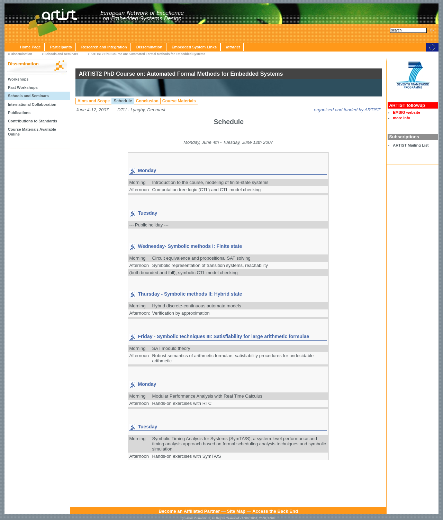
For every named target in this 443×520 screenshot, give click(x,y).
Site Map (236, 511)
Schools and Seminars (61, 54)
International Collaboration (32, 104)
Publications (19, 113)
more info (401, 118)
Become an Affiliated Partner (189, 511)
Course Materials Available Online (32, 131)
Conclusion (147, 101)
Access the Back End (275, 511)
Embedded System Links (194, 47)
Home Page (30, 47)
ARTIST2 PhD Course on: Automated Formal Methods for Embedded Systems (147, 54)
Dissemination (149, 47)
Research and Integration (104, 47)
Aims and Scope (94, 101)
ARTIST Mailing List (410, 145)
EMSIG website (406, 112)
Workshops (18, 79)
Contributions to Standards (32, 121)
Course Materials (179, 101)
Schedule (123, 101)
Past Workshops (23, 87)
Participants (61, 47)
